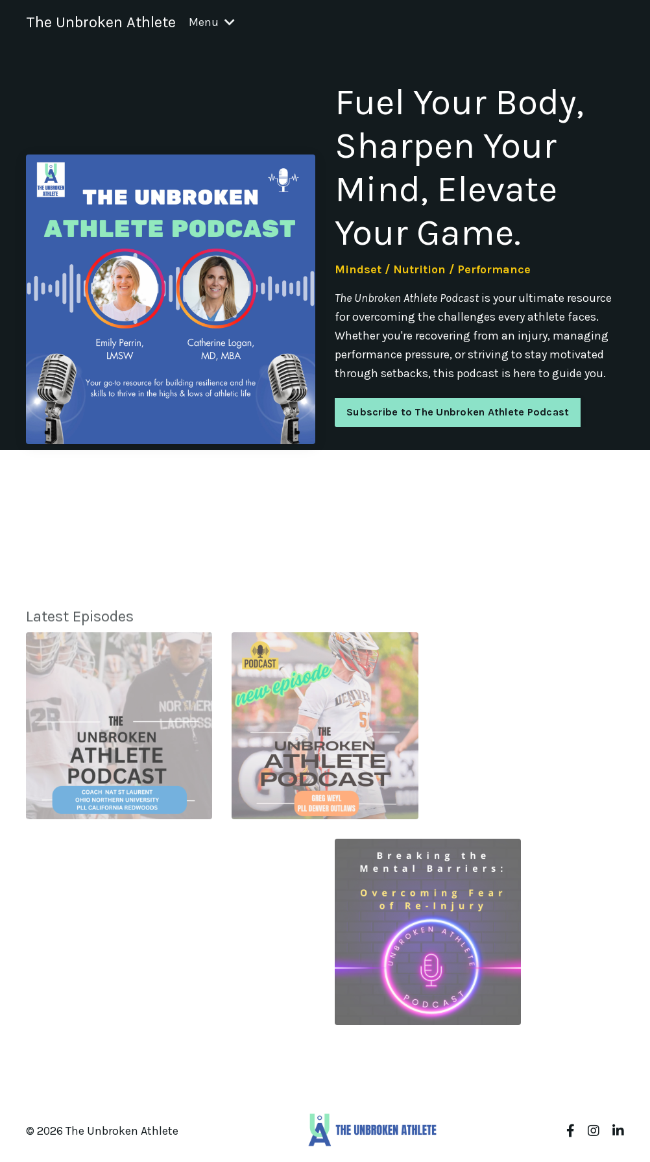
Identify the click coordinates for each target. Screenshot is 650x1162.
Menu (212, 22)
